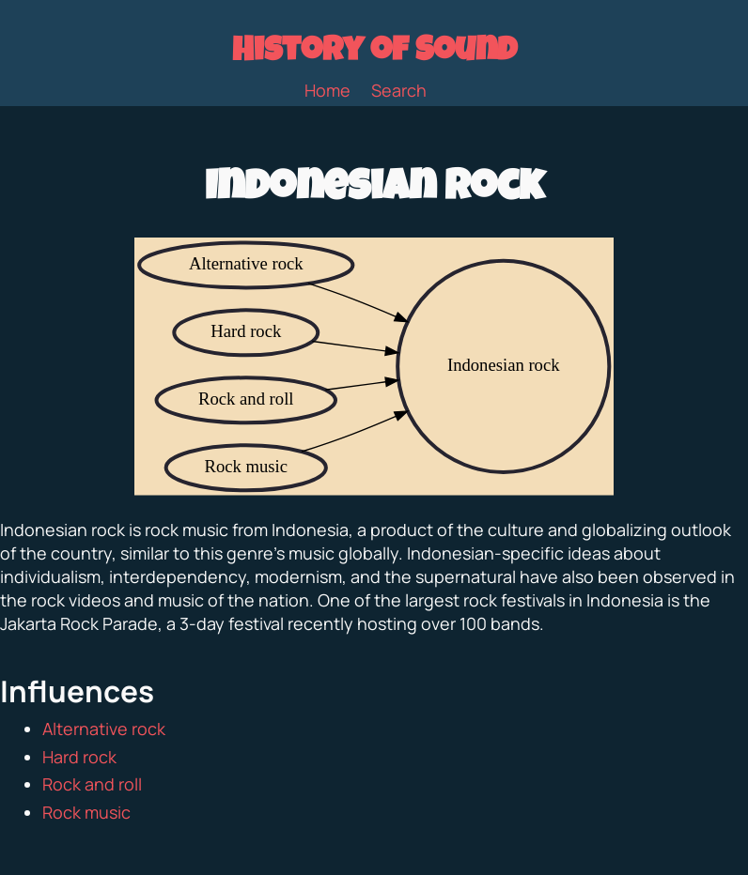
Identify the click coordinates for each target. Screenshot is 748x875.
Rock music (86, 812)
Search (399, 90)
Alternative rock (103, 728)
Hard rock (79, 756)
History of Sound (374, 53)
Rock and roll (92, 784)
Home (327, 90)
